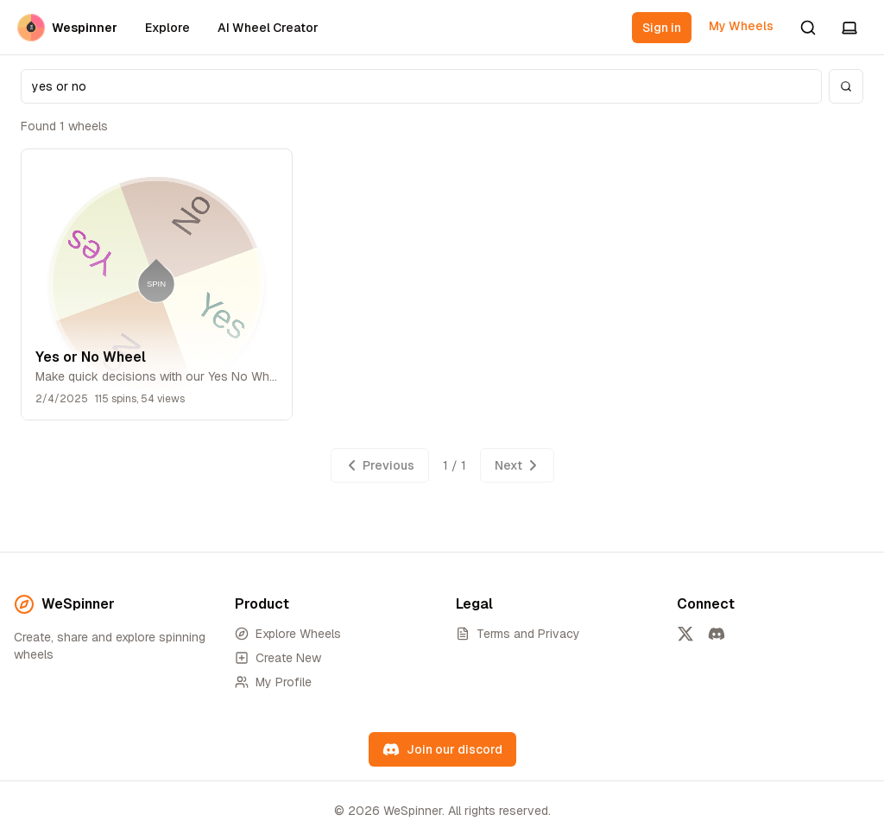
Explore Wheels (288, 633)
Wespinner (67, 27)
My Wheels (741, 26)
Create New (278, 658)
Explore (167, 27)
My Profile (273, 682)
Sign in (661, 27)
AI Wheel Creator (268, 27)
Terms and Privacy (518, 633)
